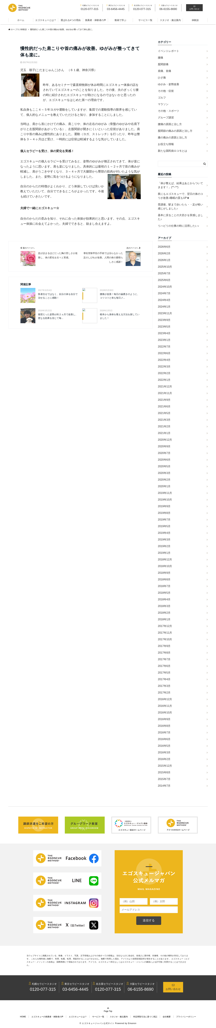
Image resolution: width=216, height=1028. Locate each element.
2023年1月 (164, 340)
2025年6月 (164, 280)
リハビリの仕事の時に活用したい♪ (178, 225)
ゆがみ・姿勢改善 (168, 84)
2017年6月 (164, 666)
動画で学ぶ (120, 20)
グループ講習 (166, 117)
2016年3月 (164, 752)
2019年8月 (164, 513)
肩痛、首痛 (164, 71)
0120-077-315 (43, 989)
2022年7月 (164, 346)
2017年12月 (165, 626)
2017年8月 (164, 652)
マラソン (163, 104)
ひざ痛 (162, 77)
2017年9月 (164, 646)
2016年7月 (164, 732)
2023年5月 (164, 326)
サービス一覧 (145, 20)
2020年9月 (164, 446)
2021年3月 (164, 419)
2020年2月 (164, 479)
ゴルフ (162, 97)
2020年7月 (164, 453)
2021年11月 (165, 393)
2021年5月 (164, 413)
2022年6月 (164, 353)
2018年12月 (165, 559)
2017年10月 (165, 639)
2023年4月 (164, 333)
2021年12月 (165, 386)
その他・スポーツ (168, 110)
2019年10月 (165, 499)
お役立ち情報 (166, 144)
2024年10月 (165, 286)
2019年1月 (164, 552)
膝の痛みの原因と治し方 (172, 137)
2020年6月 (164, 459)
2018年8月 (164, 579)
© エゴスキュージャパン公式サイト (97, 1023)
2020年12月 (165, 439)
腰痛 (160, 57)
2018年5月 (164, 592)
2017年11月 (165, 632)
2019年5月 (164, 526)
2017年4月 (164, 679)
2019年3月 (164, 539)
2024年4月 (164, 300)
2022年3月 (164, 366)
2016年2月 (164, 759)
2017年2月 (164, 692)
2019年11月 (165, 493)
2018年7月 (164, 586)
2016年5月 (164, 745)
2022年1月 (164, 379)
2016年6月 (164, 739)
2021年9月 (164, 399)
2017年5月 (164, 672)
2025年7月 (164, 273)
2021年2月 (164, 426)
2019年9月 (164, 506)
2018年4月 (164, 599)
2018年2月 (164, 612)
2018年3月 (164, 606)
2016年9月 (164, 719)
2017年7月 (164, 659)
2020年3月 (164, 473)
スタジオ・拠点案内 (170, 20)
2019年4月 (164, 532)
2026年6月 (164, 246)
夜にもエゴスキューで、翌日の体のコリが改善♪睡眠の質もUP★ (180, 195)
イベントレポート (168, 51)
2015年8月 (164, 772)
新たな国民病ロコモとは (172, 150)
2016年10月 (165, 712)
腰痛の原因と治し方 (170, 124)
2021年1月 (164, 433)
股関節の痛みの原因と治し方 (175, 130)
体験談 (195, 20)
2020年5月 (164, 466)
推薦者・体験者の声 (95, 20)
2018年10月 (165, 566)
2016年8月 (164, 725)
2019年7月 (164, 519)
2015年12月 (165, 765)
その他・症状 (166, 90)
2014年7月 (164, 785)
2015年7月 (164, 779)
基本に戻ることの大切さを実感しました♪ (180, 217)
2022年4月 (164, 359)
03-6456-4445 (75, 989)
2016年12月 (165, 699)
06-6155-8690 (141, 989)
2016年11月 (165, 705)
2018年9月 (164, 572)
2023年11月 (165, 313)
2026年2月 (164, 253)
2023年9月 (164, 320)
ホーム (20, 20)
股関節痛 (163, 64)
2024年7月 (164, 293)
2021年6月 (164, 406)
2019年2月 (164, 546)
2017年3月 (164, 686)
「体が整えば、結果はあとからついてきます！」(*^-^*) (180, 185)
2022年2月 (164, 373)
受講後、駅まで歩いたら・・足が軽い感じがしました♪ (180, 206)
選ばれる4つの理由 (71, 20)
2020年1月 (164, 486)
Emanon (132, 1023)
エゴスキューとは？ (45, 20)
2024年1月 (164, 306)
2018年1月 (164, 619)
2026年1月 (164, 260)
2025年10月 (165, 266)
